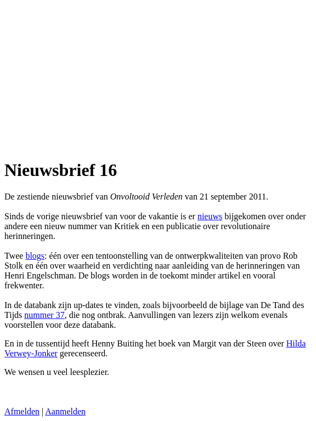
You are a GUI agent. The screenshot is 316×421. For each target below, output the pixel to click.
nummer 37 (44, 315)
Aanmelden (65, 411)
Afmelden (22, 411)
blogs (34, 255)
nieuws (210, 216)
